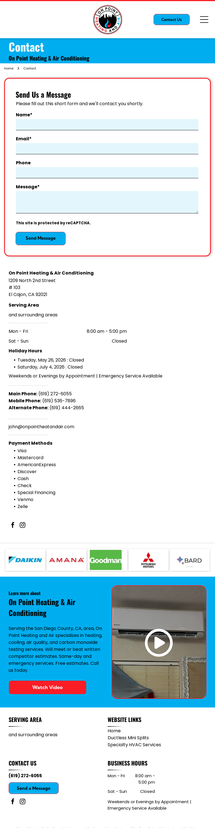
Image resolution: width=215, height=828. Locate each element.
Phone (23, 163)
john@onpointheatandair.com (41, 426)
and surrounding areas (33, 315)
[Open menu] (204, 19)
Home (114, 731)
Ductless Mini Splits (128, 738)
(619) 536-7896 (59, 401)
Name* (24, 115)
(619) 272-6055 (55, 394)
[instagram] (22, 526)
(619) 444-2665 (67, 408)
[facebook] (13, 526)
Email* (24, 139)
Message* (28, 187)
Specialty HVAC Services (134, 745)
